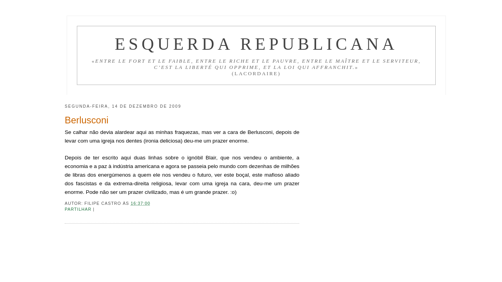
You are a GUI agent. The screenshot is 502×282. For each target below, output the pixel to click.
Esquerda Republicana (256, 43)
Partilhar (79, 209)
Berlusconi (86, 120)
